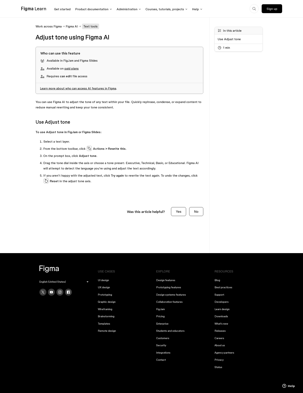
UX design (104, 287)
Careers (219, 338)
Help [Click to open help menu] (195, 9)
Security (161, 345)
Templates (104, 323)
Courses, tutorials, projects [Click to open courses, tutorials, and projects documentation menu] (165, 9)
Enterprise (162, 323)
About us (219, 345)
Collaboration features (169, 301)
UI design (103, 280)
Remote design (107, 330)
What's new (221, 323)
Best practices (223, 287)
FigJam (160, 309)
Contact (161, 359)
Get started (62, 9)
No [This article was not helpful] (196, 211)
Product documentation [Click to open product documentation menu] (91, 9)
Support (219, 294)
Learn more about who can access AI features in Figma (78, 88)
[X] (42, 292)
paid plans (71, 68)
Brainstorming (106, 316)
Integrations (163, 352)
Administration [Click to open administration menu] (127, 9)
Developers (221, 301)
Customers (162, 338)
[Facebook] (68, 292)
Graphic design (107, 301)
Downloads (221, 316)
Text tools (90, 26)
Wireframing (105, 309)
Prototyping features (168, 287)
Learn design (222, 309)
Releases (220, 330)
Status (218, 367)
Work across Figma (49, 26)
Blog (217, 280)
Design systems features (171, 294)
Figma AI (72, 26)
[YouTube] (51, 292)
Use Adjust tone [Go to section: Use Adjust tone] (229, 39)
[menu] (64, 282)
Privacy (219, 359)
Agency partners (224, 352)
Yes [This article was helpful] (178, 211)
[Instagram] (59, 292)
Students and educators (170, 330)
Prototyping (105, 294)
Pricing (160, 316)
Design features (165, 280)
